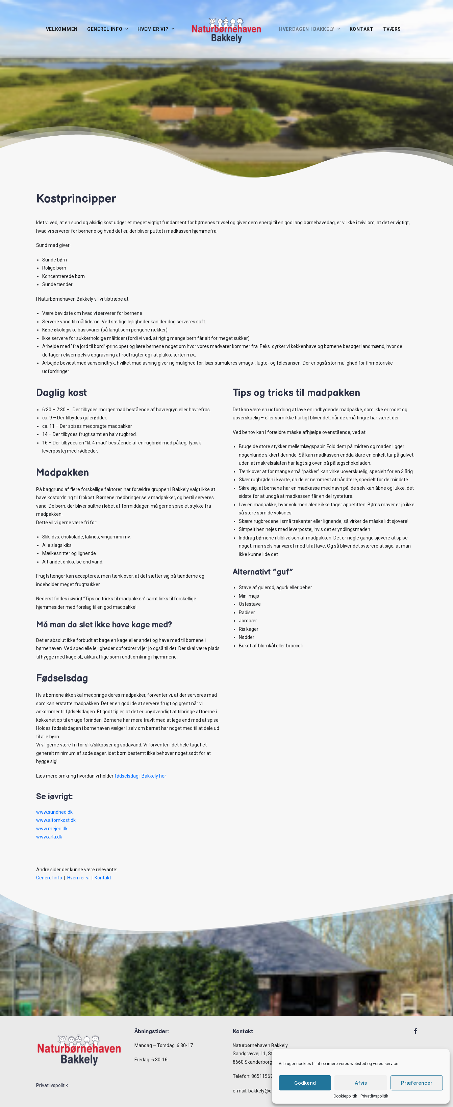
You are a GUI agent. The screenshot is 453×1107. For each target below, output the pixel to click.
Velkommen (62, 29)
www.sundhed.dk (54, 812)
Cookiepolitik (345, 1096)
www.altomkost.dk (56, 820)
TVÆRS (392, 29)
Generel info (107, 29)
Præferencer (416, 1083)
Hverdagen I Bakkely (309, 29)
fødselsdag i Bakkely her (140, 776)
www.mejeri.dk (52, 828)
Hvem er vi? (155, 29)
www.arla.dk (49, 836)
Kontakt (362, 29)
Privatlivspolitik (374, 1096)
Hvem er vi (78, 877)
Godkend (305, 1083)
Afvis (361, 1083)
